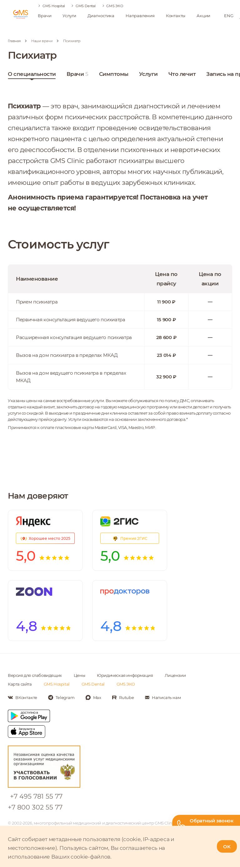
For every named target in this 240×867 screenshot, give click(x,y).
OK (227, 847)
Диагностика (101, 15)
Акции (203, 15)
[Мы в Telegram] (61, 697)
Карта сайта (20, 684)
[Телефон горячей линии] (206, 824)
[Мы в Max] (93, 697)
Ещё (174, 74)
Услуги (69, 15)
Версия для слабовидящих (35, 675)
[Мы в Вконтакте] (22, 697)
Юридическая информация (125, 675)
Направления (140, 15)
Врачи (44, 15)
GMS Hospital (53, 6)
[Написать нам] (163, 697)
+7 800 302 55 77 (35, 807)
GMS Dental (86, 6)
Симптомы (113, 75)
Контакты (175, 15)
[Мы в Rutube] (123, 697)
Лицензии (175, 675)
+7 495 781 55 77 (36, 796)
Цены (79, 675)
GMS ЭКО (114, 6)
